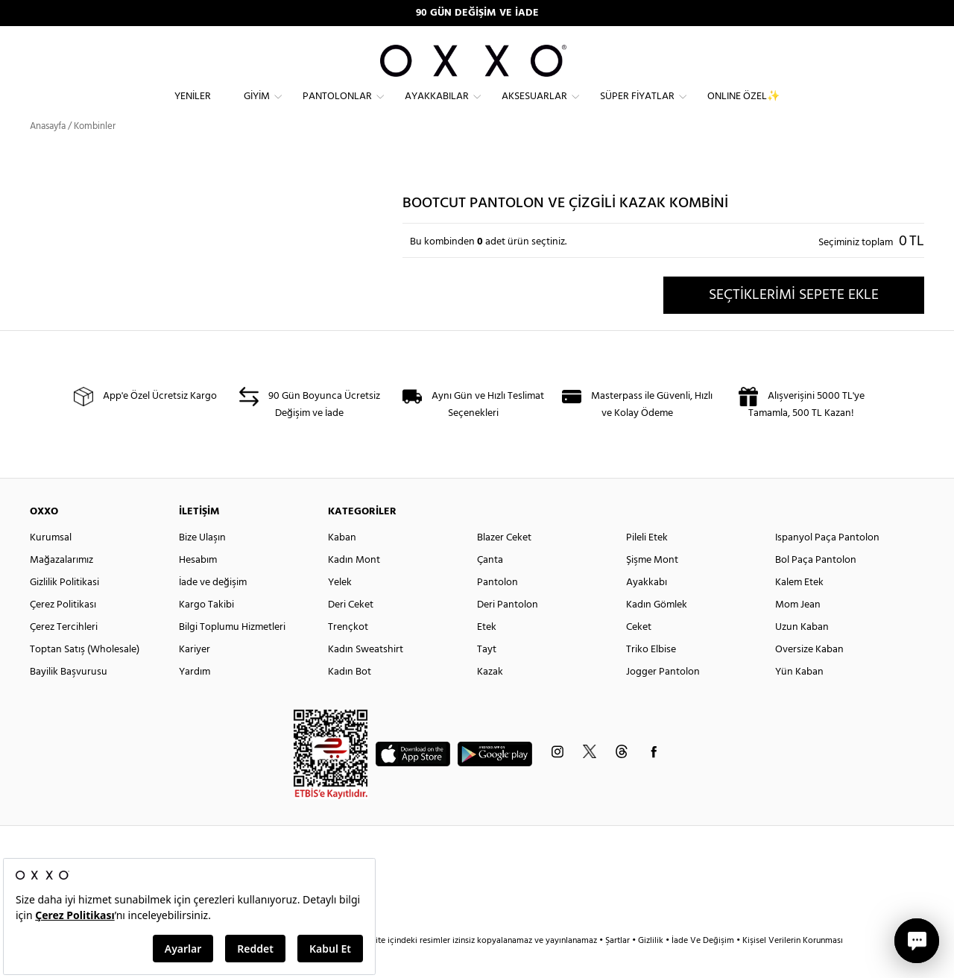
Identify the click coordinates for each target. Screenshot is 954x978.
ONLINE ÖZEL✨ (743, 108)
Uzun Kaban (802, 653)
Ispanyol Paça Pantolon (827, 563)
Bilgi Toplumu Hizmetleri (232, 653)
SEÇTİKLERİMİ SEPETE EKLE (794, 321)
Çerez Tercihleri (64, 653)
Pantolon (497, 608)
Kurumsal (51, 563)
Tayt (486, 675)
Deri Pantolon (507, 631)
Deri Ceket (350, 631)
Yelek (340, 608)
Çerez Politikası (63, 631)
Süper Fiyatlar (637, 108)
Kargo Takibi (206, 631)
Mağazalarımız (61, 586)
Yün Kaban (799, 698)
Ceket (638, 653)
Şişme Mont (652, 586)
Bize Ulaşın (202, 563)
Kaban (342, 563)
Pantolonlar (337, 108)
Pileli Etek (647, 563)
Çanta (490, 586)
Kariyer (194, 675)
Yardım (194, 698)
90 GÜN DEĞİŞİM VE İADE (477, 13)
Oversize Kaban (809, 675)
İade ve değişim (213, 608)
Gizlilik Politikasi (64, 608)
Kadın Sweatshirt (365, 675)
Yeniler (192, 108)
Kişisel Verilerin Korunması (792, 966)
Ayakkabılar (437, 108)
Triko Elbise (651, 675)
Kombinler (95, 152)
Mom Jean (798, 631)
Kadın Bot (349, 698)
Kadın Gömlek (656, 631)
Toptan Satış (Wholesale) (84, 675)
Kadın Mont (354, 586)
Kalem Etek (799, 608)
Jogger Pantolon (663, 698)
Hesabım (198, 586)
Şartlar (618, 966)
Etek (486, 653)
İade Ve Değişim (703, 966)
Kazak (490, 698)
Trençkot (348, 653)
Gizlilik (652, 966)
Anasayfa (48, 152)
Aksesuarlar (534, 108)
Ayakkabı (646, 608)
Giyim (257, 108)
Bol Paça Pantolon (815, 586)
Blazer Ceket (504, 563)
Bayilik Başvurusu (68, 698)
